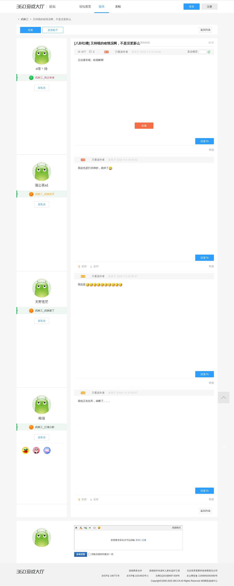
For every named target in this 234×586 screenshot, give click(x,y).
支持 (84, 266)
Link (85, 527)
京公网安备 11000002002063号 (202, 575)
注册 (209, 6)
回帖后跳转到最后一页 (100, 554)
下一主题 (213, 43)
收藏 (144, 125)
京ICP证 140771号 (110, 575)
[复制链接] (145, 42)
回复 (30, 30)
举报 (211, 149)
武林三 (25, 19)
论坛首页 (85, 6)
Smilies (99, 527)
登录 (191, 6)
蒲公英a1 (41, 185)
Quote (90, 527)
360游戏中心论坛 (37, 8)
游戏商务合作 (135, 570)
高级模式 (176, 527)
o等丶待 (42, 69)
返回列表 (205, 29)
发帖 (118, 6)
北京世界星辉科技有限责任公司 (202, 570)
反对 (96, 266)
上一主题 (209, 43)
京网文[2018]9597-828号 (168, 575)
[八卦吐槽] (82, 43)
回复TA (205, 141)
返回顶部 (223, 397)
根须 (41, 418)
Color (81, 527)
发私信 (42, 87)
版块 (102, 6)
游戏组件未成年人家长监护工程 (164, 570)
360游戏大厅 (34, 573)
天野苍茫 (41, 302)
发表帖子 (53, 30)
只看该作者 (121, 51)
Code (94, 527)
